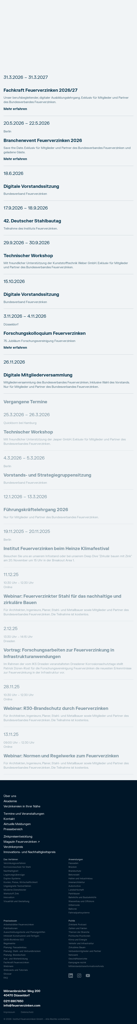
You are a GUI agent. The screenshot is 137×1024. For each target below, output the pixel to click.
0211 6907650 (13, 1001)
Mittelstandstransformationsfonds (86, 966)
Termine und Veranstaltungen (24, 814)
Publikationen (10, 928)
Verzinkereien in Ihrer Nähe (22, 806)
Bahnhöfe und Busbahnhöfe (82, 897)
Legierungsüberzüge (14, 875)
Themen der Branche (78, 932)
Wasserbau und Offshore (81, 901)
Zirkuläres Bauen (76, 947)
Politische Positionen (79, 936)
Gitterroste (74, 905)
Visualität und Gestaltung (16, 901)
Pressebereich (13, 829)
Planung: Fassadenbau (15, 947)
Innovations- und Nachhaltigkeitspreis (29, 852)
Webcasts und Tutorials (16, 970)
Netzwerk (73, 955)
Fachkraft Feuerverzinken (16, 962)
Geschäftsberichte (77, 959)
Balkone (72, 909)
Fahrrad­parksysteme (79, 912)
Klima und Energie (77, 940)
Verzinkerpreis (13, 847)
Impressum (9, 1012)
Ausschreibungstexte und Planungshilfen (24, 932)
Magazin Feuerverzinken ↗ (22, 842)
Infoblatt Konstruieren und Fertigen (21, 936)
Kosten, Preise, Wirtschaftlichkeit (21, 882)
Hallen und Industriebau (80, 878)
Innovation (9, 897)
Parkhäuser (74, 893)
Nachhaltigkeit (11, 871)
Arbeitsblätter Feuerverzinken (19, 925)
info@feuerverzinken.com (22, 1006)
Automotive (74, 886)
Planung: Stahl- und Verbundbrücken (22, 951)
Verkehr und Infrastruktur (81, 943)
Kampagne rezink (77, 962)
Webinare (8, 966)
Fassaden (73, 863)
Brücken (72, 867)
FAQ (6, 978)
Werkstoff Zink (11, 894)
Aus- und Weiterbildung (16, 959)
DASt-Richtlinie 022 (14, 940)
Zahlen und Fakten (77, 928)
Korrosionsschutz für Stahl (17, 867)
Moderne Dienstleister (15, 890)
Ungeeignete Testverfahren (17, 886)
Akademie (10, 801)
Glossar (8, 974)
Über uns (10, 796)
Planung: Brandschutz (15, 955)
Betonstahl (73, 874)
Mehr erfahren (15, 109)
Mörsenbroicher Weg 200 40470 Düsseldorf (22, 993)
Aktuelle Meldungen (17, 824)
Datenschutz (27, 1012)
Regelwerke (9, 943)
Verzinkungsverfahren (15, 863)
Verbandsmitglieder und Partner (84, 951)
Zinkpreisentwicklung (18, 837)
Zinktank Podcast (77, 925)
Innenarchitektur (76, 882)
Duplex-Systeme (12, 878)
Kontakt (9, 819)
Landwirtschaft (76, 890)
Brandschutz (74, 871)
